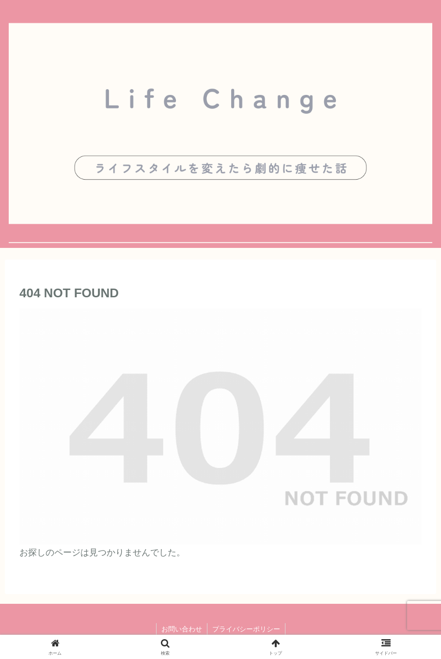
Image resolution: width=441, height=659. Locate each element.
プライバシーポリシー (246, 629)
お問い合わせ (181, 629)
